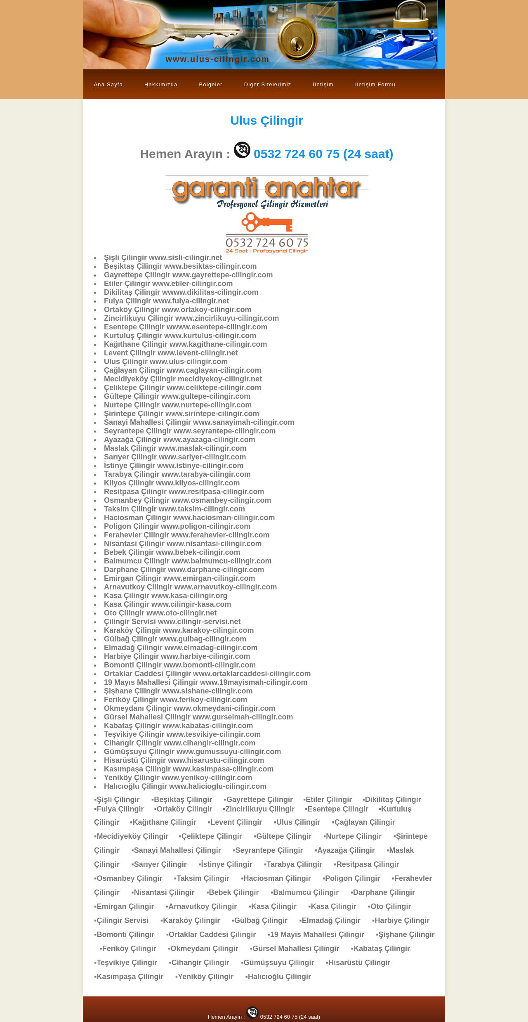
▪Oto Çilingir (393, 906)
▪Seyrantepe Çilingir (272, 850)
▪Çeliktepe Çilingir (214, 836)
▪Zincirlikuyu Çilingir (264, 809)
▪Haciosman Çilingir (280, 878)
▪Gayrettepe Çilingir (263, 799)
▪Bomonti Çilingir (128, 934)
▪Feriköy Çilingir (131, 948)
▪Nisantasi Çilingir (167, 892)
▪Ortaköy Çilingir (188, 809)
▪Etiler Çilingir (332, 799)
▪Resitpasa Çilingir (370, 864)
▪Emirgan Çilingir (128, 906)
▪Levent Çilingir (239, 822)
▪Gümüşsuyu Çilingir (281, 962)
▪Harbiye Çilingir (405, 920)
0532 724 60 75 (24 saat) (324, 154)
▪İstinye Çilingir (229, 864)
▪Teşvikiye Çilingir (129, 962)
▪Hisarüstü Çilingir (362, 962)
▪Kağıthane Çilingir (167, 822)
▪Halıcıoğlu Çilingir (282, 976)
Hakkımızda (160, 84)
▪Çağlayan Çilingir (367, 822)
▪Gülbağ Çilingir (264, 920)
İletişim (323, 84)
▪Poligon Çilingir (355, 878)
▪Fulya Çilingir (124, 809)
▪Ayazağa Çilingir (349, 850)
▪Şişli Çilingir (121, 799)
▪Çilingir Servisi (125, 920)
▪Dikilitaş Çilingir (395, 799)
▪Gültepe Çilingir (287, 836)
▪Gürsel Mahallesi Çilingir (298, 948)
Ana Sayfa (108, 84)
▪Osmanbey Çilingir (132, 878)
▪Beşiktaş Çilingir (185, 799)
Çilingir (266, 120)
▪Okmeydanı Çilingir (207, 948)
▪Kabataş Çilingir (384, 948)
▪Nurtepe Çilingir (356, 836)
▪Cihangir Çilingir (203, 962)
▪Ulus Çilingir (301, 822)
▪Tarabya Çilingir (297, 864)
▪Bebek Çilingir (236, 892)
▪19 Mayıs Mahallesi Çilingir (320, 934)
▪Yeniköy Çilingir (208, 976)
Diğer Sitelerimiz (268, 84)
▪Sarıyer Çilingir (163, 864)
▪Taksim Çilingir (206, 878)
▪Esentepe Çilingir (341, 809)
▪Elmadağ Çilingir (333, 920)
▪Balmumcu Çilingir (309, 892)
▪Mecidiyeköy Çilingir (136, 836)
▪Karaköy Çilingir (194, 920)
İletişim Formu (375, 84)
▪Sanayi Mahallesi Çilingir (180, 850)
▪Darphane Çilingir (387, 892)
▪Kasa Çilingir (277, 906)
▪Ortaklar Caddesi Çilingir (215, 934)
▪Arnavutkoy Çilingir (205, 906)
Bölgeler (210, 84)
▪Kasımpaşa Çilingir (133, 976)
